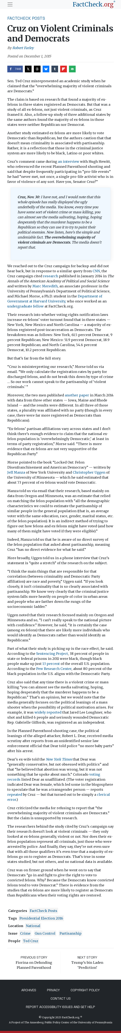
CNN (96, 271)
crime (25, 933)
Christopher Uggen (89, 472)
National (33, 926)
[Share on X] (28, 69)
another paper (77, 395)
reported (54, 712)
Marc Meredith (45, 286)
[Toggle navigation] (10, 4)
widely (40, 712)
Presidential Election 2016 (41, 918)
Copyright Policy (85, 990)
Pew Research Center (53, 669)
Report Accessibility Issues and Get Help (60, 1007)
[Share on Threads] (37, 69)
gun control (45, 933)
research (50, 276)
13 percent (51, 664)
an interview (68, 161)
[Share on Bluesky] (46, 69)
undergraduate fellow (25, 306)
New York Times (59, 759)
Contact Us (61, 998)
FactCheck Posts (26, 18)
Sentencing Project (52, 653)
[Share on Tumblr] (54, 69)
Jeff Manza (16, 472)
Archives (28, 990)
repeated (14, 794)
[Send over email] (72, 69)
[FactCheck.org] (94, 4)
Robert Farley (23, 48)
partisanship (71, 933)
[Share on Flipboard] (63, 69)
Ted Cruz (30, 941)
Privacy (53, 990)
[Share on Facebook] (15, 69)
